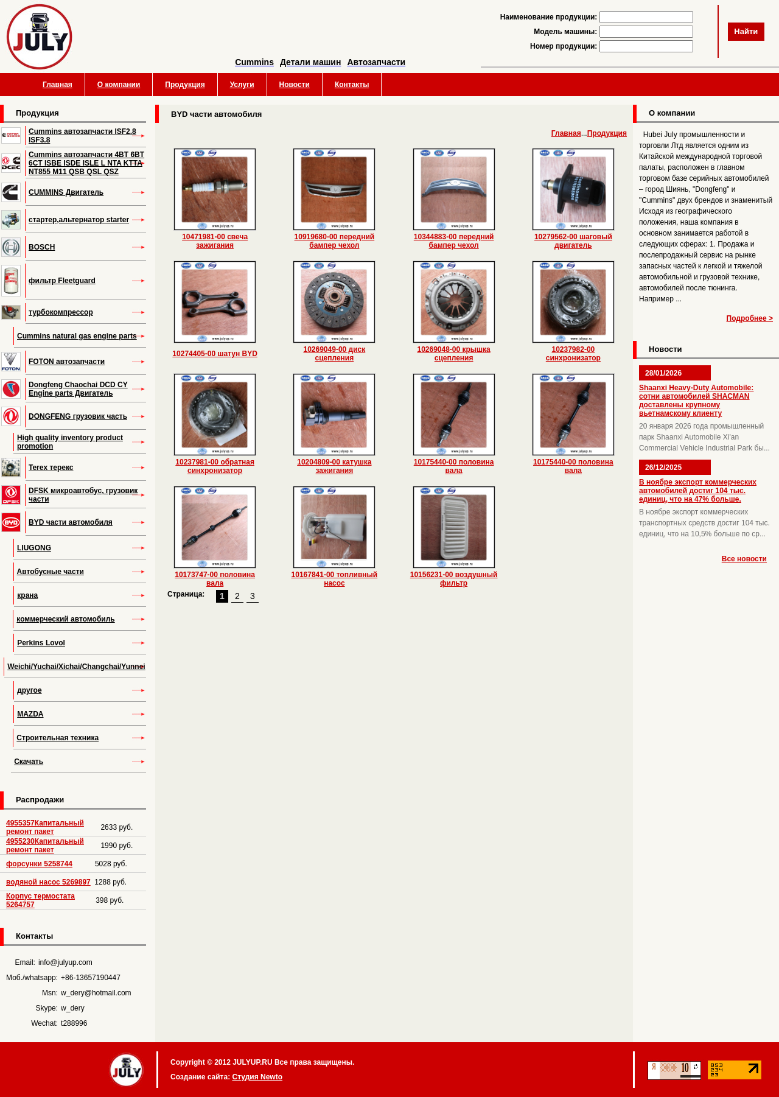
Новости (294, 84)
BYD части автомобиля (71, 522)
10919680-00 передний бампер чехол (335, 241)
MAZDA (30, 714)
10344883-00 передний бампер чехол (454, 241)
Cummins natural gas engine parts (77, 336)
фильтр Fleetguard (62, 280)
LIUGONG (34, 548)
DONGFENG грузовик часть (78, 416)
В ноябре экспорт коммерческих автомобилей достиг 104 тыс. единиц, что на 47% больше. (697, 490)
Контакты (352, 84)
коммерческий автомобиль (65, 619)
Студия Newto (257, 1077)
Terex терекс (51, 467)
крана (27, 595)
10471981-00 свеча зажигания (215, 241)
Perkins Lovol (41, 643)
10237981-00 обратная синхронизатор (214, 466)
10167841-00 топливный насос (335, 578)
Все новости (744, 559)
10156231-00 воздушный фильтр (454, 578)
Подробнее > (750, 318)
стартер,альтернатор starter (79, 220)
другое (29, 690)
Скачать (28, 761)
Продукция (184, 84)
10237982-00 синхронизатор (573, 353)
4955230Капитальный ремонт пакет (45, 845)
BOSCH (42, 247)
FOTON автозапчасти (67, 361)
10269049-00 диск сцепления (335, 353)
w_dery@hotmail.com (96, 993)
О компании (119, 84)
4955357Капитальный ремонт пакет (45, 827)
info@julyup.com (65, 962)
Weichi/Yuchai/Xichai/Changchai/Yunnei (76, 666)
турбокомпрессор (61, 312)
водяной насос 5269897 (48, 882)
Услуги (242, 84)
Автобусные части (50, 571)
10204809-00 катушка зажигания (334, 466)
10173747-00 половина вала (215, 578)
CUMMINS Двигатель (66, 192)
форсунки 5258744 (39, 864)
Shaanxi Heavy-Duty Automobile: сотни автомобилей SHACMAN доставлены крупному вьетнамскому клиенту (696, 401)
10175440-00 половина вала (454, 466)
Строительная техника (57, 738)
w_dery (73, 1008)
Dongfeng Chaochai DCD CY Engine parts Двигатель (78, 389)
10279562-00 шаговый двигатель (573, 241)
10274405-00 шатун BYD (214, 353)
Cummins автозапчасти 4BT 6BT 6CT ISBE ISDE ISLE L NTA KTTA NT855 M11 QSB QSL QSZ (86, 163)
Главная (57, 84)
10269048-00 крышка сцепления (453, 353)
